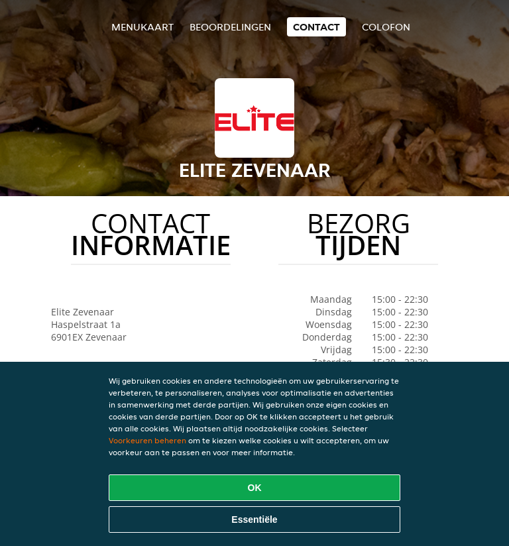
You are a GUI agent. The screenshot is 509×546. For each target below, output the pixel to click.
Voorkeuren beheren (147, 440)
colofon (386, 27)
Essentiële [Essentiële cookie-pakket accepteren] (254, 519)
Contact (316, 27)
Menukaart (142, 27)
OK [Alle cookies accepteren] (255, 487)
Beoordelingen (230, 27)
